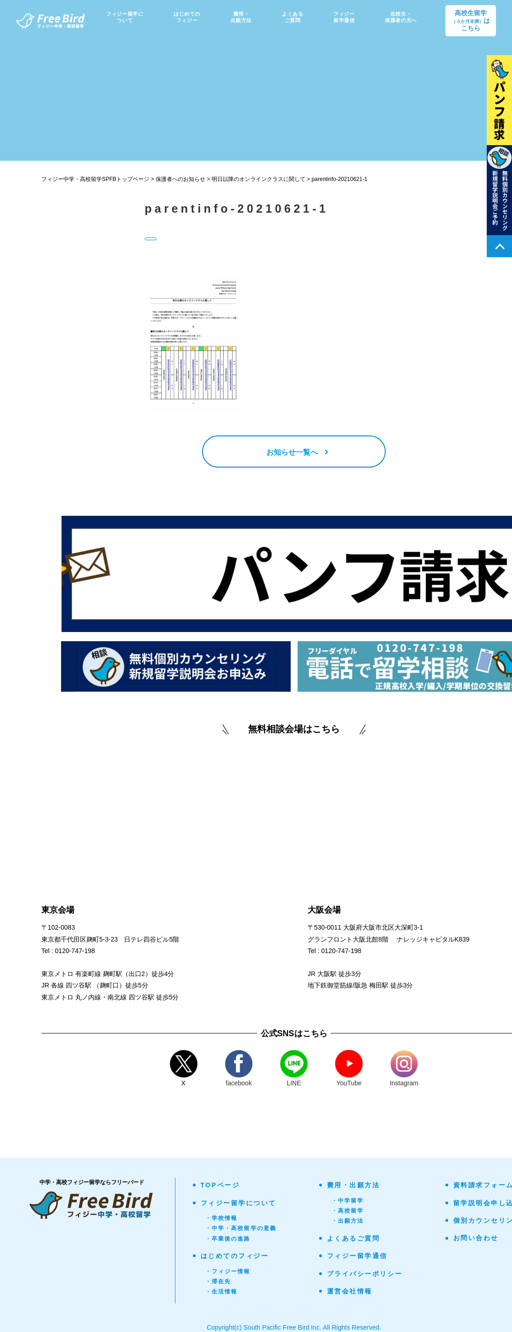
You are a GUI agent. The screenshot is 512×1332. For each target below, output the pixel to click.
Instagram (404, 1068)
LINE (294, 1068)
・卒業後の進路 (228, 1239)
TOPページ (220, 1185)
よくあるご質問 (353, 1238)
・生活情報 (221, 1291)
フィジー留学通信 (357, 1255)
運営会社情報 (349, 1291)
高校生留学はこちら (470, 20)
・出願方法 (348, 1221)
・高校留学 (348, 1210)
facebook (239, 1068)
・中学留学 (348, 1200)
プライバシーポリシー (365, 1273)
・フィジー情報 (228, 1271)
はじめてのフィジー (235, 1255)
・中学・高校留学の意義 (241, 1228)
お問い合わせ (476, 1238)
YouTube (349, 1068)
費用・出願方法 (353, 1185)
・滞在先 (218, 1281)
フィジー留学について (238, 1203)
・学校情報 (221, 1218)
